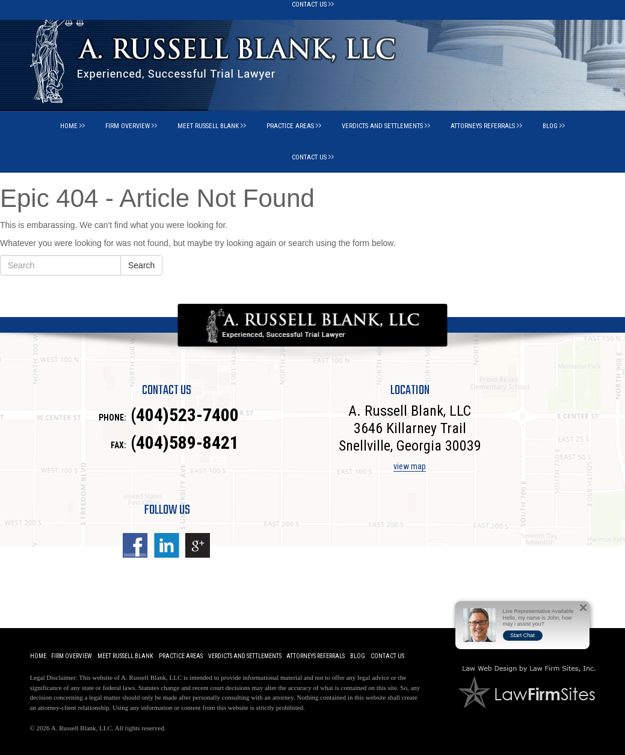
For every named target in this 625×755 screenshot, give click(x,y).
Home (69, 126)
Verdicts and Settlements (382, 126)
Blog (550, 126)
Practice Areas (290, 126)
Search (141, 265)
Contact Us (309, 157)
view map (409, 466)
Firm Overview (127, 126)
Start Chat (522, 635)
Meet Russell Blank (208, 126)
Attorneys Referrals (483, 126)
